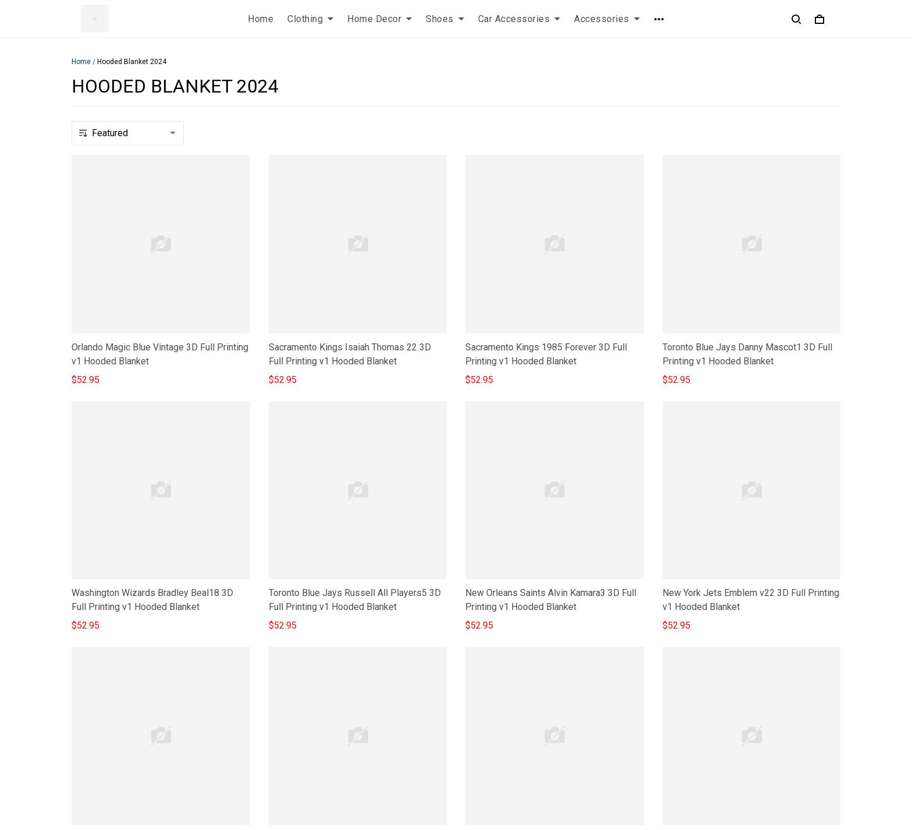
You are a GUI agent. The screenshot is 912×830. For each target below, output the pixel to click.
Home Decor (379, 18)
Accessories (607, 18)
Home (260, 18)
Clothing (310, 18)
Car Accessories (519, 18)
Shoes (445, 18)
